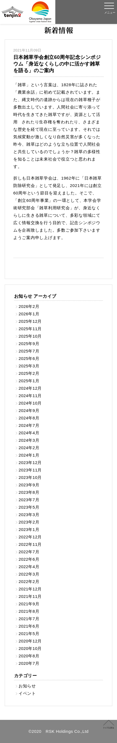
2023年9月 (29, 484)
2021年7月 (29, 618)
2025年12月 (30, 321)
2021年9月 (29, 603)
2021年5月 (29, 633)
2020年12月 (30, 641)
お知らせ (27, 686)
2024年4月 (29, 432)
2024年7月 (29, 425)
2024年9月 (29, 410)
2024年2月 (29, 447)
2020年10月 (30, 648)
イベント (27, 693)
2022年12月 (30, 537)
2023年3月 (29, 514)
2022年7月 (29, 551)
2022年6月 (29, 559)
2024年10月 (30, 403)
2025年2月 (29, 373)
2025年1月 (29, 380)
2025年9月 (29, 343)
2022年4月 (29, 566)
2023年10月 (30, 477)
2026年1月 (29, 313)
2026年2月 (29, 306)
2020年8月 (29, 655)
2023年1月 (29, 529)
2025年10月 (30, 336)
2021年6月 (29, 626)
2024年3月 (29, 440)
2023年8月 (29, 492)
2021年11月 (30, 596)
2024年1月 (29, 455)
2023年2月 (29, 522)
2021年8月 (29, 611)
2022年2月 (29, 581)
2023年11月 (30, 470)
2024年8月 (29, 418)
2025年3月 (29, 366)
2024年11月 (30, 395)
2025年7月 (29, 351)
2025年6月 (29, 358)
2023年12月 (30, 462)
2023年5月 (29, 507)
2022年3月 (29, 574)
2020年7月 (29, 663)
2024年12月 (30, 388)
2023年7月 (29, 499)
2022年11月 (30, 544)
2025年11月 (30, 328)
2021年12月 (30, 589)
